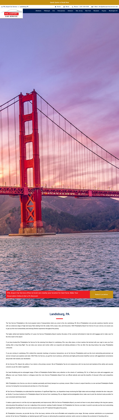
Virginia (104, 11)
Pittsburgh (47, 11)
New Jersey (79, 11)
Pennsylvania (61, 11)
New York (88, 11)
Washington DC (113, 11)
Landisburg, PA (24, 6)
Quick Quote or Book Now (59, 2)
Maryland (96, 11)
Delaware (70, 11)
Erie (54, 11)
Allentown (38, 11)
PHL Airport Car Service (10, 6)
